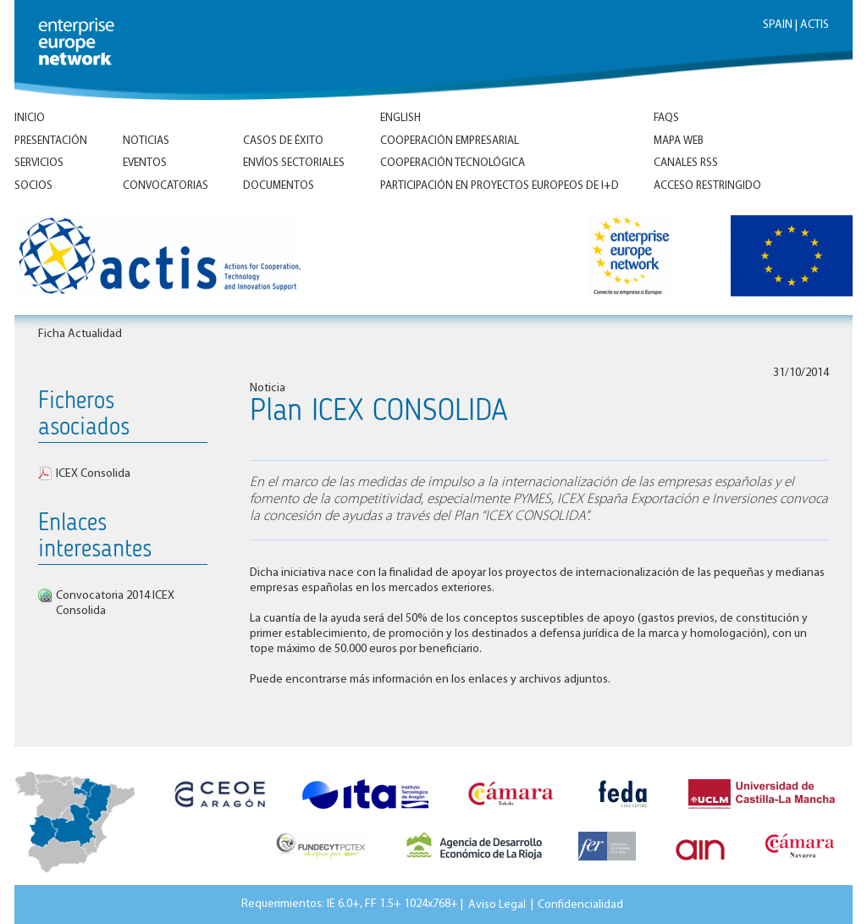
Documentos (278, 185)
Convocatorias (165, 185)
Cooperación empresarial (449, 141)
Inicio (29, 118)
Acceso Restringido (707, 185)
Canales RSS (686, 163)
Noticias (146, 141)
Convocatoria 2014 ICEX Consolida (115, 603)
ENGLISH (400, 118)
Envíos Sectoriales (294, 163)
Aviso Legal (497, 904)
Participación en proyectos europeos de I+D (499, 185)
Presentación (50, 141)
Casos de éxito (283, 141)
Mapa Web (679, 141)
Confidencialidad (580, 904)
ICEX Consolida (93, 474)
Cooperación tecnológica (452, 163)
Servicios (39, 163)
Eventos (145, 163)
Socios (33, 185)
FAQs (666, 118)
